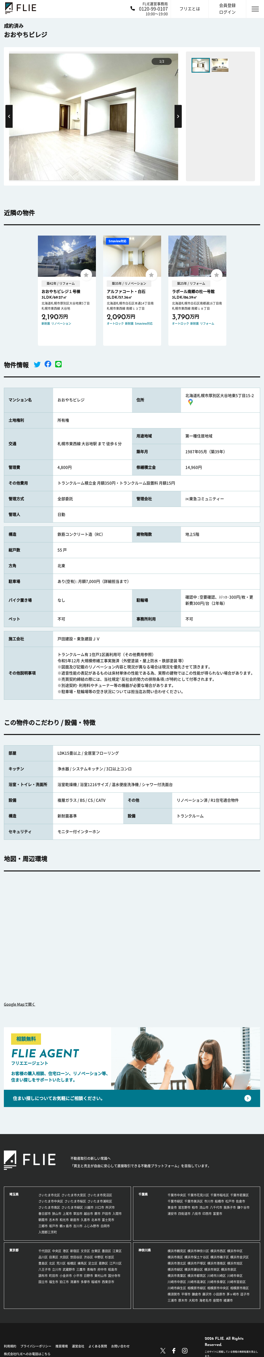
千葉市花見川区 (198, 1195)
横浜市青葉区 (177, 1275)
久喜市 (85, 1219)
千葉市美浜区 (193, 1201)
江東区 (117, 1250)
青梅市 (91, 1269)
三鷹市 (81, 1269)
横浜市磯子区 (219, 1257)
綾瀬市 (228, 1300)
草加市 (77, 1213)
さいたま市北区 (49, 1195)
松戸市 (230, 1201)
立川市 (56, 1269)
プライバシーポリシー (35, 1346)
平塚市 (186, 1294)
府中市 (102, 1269)
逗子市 (245, 1294)
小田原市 (219, 1294)
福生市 (53, 1281)
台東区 (96, 1250)
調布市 (43, 1275)
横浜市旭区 (235, 1263)
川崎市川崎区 (216, 1275)
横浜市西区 (218, 1250)
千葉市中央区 (177, 1195)
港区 (66, 1250)
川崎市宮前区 (236, 1281)
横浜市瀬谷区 (193, 1269)
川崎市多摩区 (216, 1281)
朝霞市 (43, 1219)
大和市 (193, 1300)
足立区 (92, 1263)
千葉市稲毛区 (219, 1195)
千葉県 (143, 1194)
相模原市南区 (239, 1288)
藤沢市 (207, 1294)
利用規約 (10, 1346)
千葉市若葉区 (239, 1195)
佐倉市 (240, 1201)
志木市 (53, 1219)
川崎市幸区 (235, 1275)
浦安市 (172, 1213)
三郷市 (43, 1226)
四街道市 (184, 1213)
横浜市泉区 (228, 1269)
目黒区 (53, 1257)
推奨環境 (61, 1346)
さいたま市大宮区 (73, 1195)
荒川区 (61, 1263)
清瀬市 (74, 1281)
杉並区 (109, 1257)
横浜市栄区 (212, 1269)
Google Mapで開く (19, 1004)
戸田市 (106, 1213)
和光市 (64, 1219)
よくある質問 (97, 1346)
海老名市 (205, 1300)
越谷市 (88, 1213)
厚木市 (182, 1300)
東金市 (172, 1207)
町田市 (53, 1275)
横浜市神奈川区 (198, 1250)
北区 (52, 1263)
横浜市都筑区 (196, 1275)
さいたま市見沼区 (99, 1195)
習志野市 (184, 1207)
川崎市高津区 (196, 1281)
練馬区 (82, 1263)
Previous (9, 116)
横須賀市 (174, 1294)
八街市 (196, 1213)
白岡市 (105, 1226)
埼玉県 (14, 1194)
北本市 (96, 1219)
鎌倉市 (196, 1294)
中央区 (56, 1250)
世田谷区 (76, 1257)
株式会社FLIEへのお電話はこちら (27, 1353)
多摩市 (85, 1281)
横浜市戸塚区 (196, 1263)
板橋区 (71, 1263)
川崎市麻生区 (177, 1288)
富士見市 (108, 1219)
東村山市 (100, 1275)
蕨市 (97, 1213)
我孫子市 (230, 1207)
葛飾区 (103, 1263)
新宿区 (74, 1250)
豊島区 (43, 1263)
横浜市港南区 (216, 1263)
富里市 (217, 1213)
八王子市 (44, 1269)
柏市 (195, 1207)
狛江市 (64, 1281)
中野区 (99, 1257)
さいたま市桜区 (75, 1201)
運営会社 (78, 1346)
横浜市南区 (175, 1257)
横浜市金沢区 (239, 1257)
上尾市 (67, 1213)
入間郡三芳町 (47, 1232)
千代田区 (44, 1250)
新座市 (74, 1219)
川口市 (99, 1207)
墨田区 (106, 1250)
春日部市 (44, 1213)
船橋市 (219, 1201)
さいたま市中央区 (50, 1201)
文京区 (85, 1250)
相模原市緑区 (196, 1288)
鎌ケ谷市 (243, 1207)
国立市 (43, 1281)
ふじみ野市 (91, 1226)
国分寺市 (114, 1275)
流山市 (204, 1207)
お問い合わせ (120, 1346)
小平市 (77, 1275)
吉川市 (77, 1226)
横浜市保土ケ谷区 (196, 1257)
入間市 (117, 1213)
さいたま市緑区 (72, 1207)
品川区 (43, 1257)
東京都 (14, 1250)
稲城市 (96, 1281)
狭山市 (56, 1213)
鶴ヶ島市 (66, 1226)
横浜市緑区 (175, 1269)
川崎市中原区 (177, 1281)
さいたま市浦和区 (99, 1201)
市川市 (208, 1201)
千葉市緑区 (175, 1201)
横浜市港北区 (177, 1263)
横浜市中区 (235, 1250)
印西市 (207, 1213)
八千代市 (216, 1207)
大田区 (64, 1257)
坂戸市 (53, 1226)
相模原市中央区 (218, 1288)
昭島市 (112, 1269)
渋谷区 (88, 1257)
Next (178, 116)
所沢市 (110, 1207)
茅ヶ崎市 (233, 1294)
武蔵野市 (69, 1269)
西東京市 (108, 1281)
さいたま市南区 (49, 1207)
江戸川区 (115, 1263)
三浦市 (172, 1300)
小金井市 (66, 1275)
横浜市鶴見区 (177, 1250)
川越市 (89, 1207)
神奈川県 (144, 1250)
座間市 (217, 1300)
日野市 (88, 1275)
